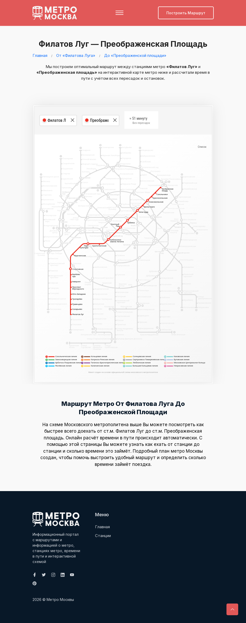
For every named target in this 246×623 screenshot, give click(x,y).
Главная (40, 55)
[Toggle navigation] (119, 12)
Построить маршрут (185, 13)
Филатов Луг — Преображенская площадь (121, 44)
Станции (103, 535)
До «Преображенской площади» (135, 55)
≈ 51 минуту (140, 121)
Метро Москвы (60, 599)
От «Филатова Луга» (75, 55)
